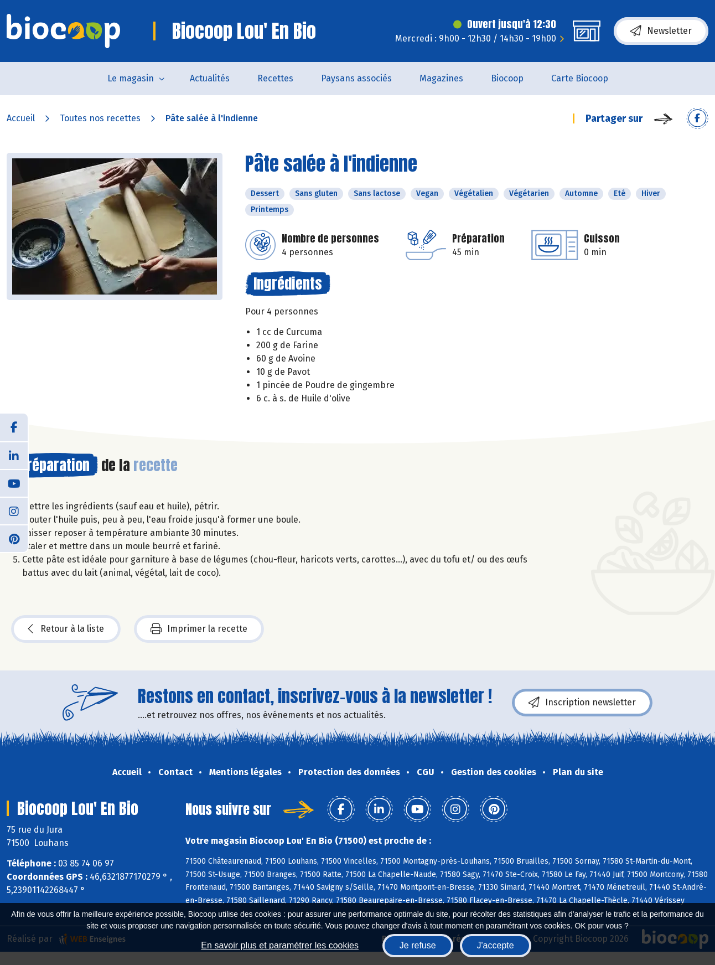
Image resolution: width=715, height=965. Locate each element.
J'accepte (495, 945)
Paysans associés (356, 78)
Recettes (275, 78)
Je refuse (418, 945)
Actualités (210, 78)
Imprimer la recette (199, 628)
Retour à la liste (66, 628)
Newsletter (661, 31)
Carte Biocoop (579, 78)
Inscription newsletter (582, 702)
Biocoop (507, 78)
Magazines (441, 78)
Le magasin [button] (130, 78)
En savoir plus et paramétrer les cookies (280, 945)
